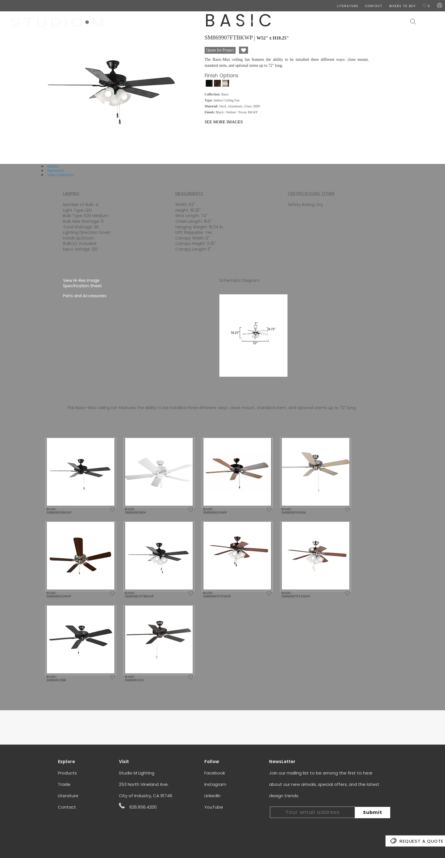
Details (53, 166)
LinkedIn (212, 796)
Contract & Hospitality (376, 21)
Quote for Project (220, 50)
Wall (289, 21)
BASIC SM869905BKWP (59, 511)
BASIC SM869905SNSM (294, 511)
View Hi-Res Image (81, 280)
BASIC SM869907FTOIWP (217, 594)
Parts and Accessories (84, 296)
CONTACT (373, 6)
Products (67, 773)
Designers (244, 21)
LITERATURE (347, 6)
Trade (64, 784)
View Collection (60, 174)
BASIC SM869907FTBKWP (139, 594)
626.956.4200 (138, 806)
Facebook (214, 773)
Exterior (330, 21)
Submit (372, 812)
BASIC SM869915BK (56, 678)
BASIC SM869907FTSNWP (296, 594)
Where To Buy (402, 6)
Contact (67, 807)
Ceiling (270, 21)
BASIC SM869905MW (135, 511)
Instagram (215, 784)
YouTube (213, 807)
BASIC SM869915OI (134, 678)
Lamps (308, 21)
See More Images (224, 122)
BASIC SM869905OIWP (215, 511)
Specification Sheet (82, 286)
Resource (55, 170)
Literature (68, 796)
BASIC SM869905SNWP (59, 594)
